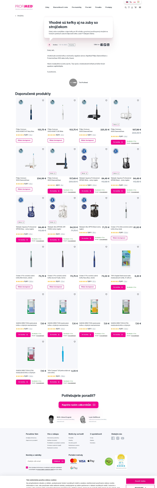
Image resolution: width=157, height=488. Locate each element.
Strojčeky (19, 15)
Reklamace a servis (74, 445)
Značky (71, 440)
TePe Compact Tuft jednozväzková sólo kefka (59, 371)
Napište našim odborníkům (78, 405)
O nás (91, 437)
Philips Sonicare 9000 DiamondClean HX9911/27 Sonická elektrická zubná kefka (120, 130)
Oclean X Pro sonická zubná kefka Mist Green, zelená (25, 276)
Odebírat (58, 461)
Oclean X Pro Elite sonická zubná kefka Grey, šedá (121, 228)
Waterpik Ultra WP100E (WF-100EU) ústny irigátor (57, 228)
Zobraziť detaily (32, 484)
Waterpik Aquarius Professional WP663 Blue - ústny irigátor (26, 228)
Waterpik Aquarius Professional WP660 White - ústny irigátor (89, 179)
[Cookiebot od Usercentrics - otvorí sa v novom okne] (13, 484)
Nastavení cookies (52, 447)
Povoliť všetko (140, 469)
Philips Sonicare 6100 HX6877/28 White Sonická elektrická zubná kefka (58, 130)
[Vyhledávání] (125, 7)
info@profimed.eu (31, 437)
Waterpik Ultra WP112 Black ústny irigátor (90, 228)
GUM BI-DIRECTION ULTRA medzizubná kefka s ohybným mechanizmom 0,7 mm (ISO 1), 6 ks (122, 324)
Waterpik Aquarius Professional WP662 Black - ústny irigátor (121, 179)
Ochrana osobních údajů (54, 445)
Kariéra (92, 440)
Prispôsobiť (140, 476)
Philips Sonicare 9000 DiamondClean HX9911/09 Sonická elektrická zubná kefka (89, 130)
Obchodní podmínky (53, 437)
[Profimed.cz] (24, 7)
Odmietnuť (140, 482)
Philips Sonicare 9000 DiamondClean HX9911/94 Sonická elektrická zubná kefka (26, 179)
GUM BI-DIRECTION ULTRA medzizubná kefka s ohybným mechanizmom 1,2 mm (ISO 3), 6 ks (27, 372)
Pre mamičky (76, 7)
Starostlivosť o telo (60, 7)
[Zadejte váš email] (39, 461)
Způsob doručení (52, 440)
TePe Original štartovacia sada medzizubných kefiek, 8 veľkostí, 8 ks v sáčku (121, 277)
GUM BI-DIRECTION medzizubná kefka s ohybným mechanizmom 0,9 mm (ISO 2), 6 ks (58, 324)
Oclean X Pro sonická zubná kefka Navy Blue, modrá (88, 276)
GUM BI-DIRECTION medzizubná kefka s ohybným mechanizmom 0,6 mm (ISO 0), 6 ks (26, 324)
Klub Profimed (73, 447)
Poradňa (98, 7)
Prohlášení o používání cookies (56, 442)
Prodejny (108, 7)
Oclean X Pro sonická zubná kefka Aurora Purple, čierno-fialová (57, 277)
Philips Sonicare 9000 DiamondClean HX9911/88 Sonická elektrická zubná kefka (57, 179)
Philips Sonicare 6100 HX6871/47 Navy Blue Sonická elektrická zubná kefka (26, 130)
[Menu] (140, 7)
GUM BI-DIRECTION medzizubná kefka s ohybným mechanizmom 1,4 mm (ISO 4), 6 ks (89, 324)
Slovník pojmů (73, 442)
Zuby (47, 7)
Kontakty (92, 442)
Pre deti (88, 7)
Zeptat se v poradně (31, 440)
